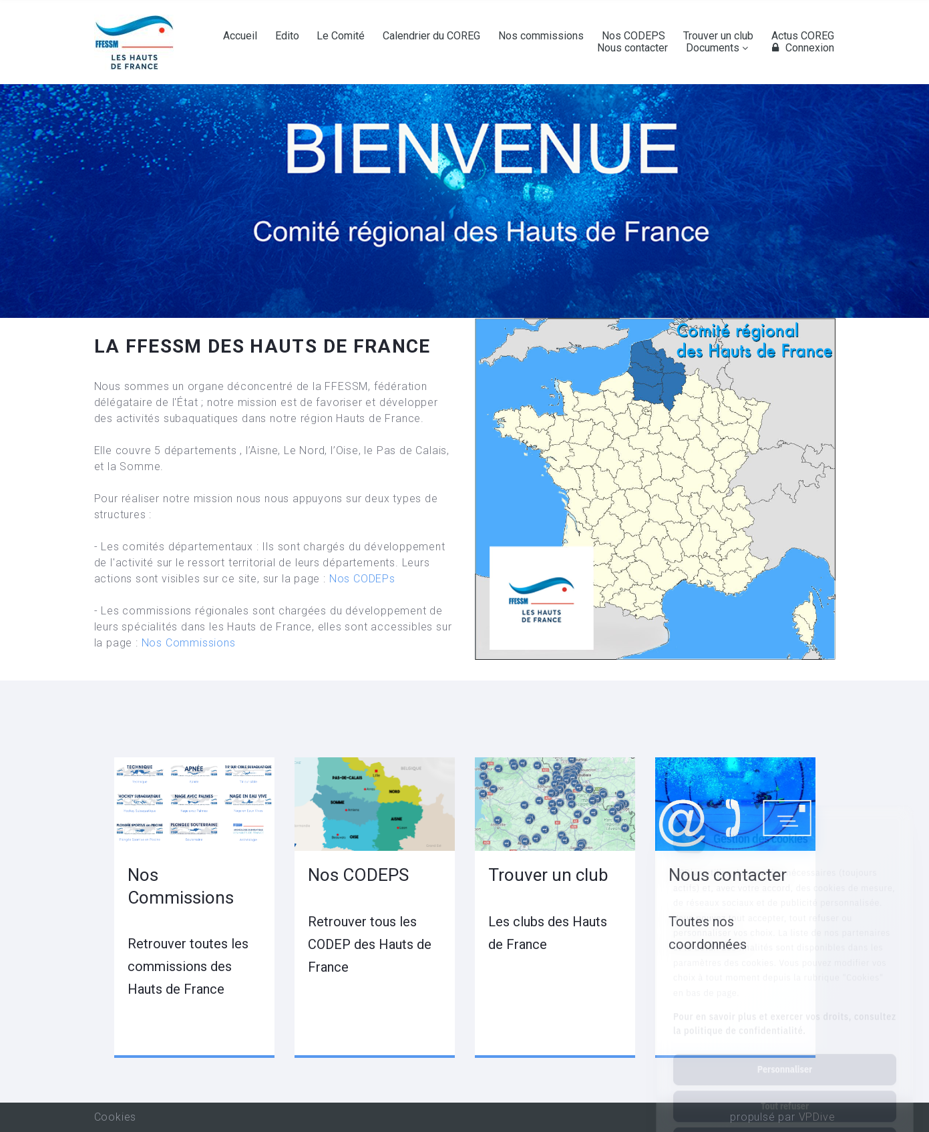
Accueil (240, 36)
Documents (712, 48)
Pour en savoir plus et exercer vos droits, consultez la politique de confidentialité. (784, 964)
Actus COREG (802, 36)
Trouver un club (718, 36)
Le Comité (341, 36)
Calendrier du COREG (431, 36)
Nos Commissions (189, 642)
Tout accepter (784, 1083)
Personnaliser (784, 1010)
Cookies (115, 1117)
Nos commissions (541, 36)
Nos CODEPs (362, 578)
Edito (287, 36)
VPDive (817, 1117)
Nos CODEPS (633, 36)
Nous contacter (632, 48)
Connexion (801, 48)
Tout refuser (785, 1047)
